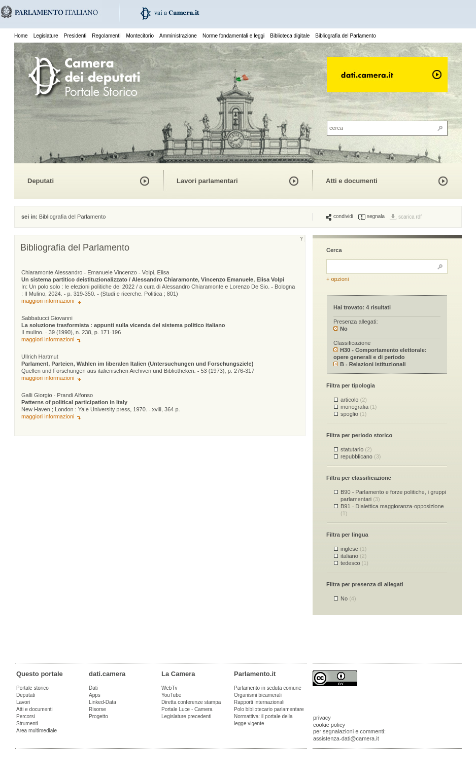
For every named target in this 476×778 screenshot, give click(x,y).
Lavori (23, 702)
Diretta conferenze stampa (191, 702)
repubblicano (361, 456)
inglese (353, 548)
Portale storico (32, 688)
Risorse (97, 709)
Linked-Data (102, 702)
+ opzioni (337, 279)
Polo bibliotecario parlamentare (269, 709)
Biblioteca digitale (290, 36)
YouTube (171, 695)
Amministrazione (178, 36)
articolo (354, 399)
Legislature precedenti (186, 716)
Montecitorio (139, 36)
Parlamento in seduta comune (267, 688)
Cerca (334, 250)
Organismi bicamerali (258, 695)
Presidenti (75, 36)
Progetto (98, 716)
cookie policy (329, 725)
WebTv (169, 688)
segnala (371, 216)
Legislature (45, 36)
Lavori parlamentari (207, 181)
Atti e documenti (352, 181)
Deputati (40, 181)
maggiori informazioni (48, 301)
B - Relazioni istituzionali (369, 364)
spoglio (353, 413)
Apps (94, 695)
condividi (339, 216)
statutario (356, 449)
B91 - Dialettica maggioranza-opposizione (392, 509)
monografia (359, 406)
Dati (93, 688)
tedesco (354, 563)
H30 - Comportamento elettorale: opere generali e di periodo (380, 353)
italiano (353, 555)
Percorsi (25, 716)
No (340, 328)
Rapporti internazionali (259, 702)
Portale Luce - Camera (187, 709)
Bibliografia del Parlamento (345, 36)
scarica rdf (410, 217)
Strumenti (27, 723)
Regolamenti (106, 36)
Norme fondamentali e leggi (233, 36)
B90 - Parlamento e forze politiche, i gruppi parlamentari (393, 495)
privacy (322, 718)
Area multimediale (36, 730)
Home (21, 36)
